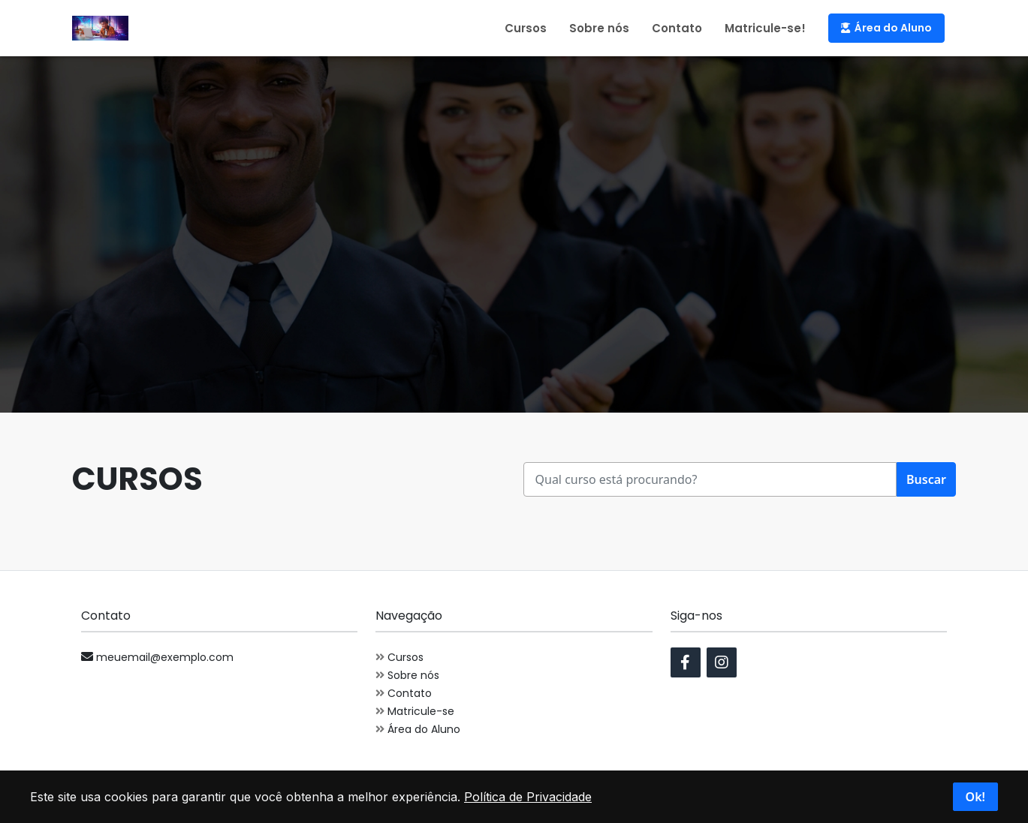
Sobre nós (599, 28)
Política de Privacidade (528, 796)
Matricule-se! (765, 28)
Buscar (926, 479)
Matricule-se (414, 711)
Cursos (526, 28)
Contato (677, 28)
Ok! (975, 796)
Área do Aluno (886, 27)
